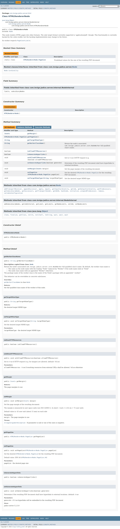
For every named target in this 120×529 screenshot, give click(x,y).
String (7, 140)
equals (47, 189)
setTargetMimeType (34, 178)
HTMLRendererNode (11, 113)
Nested (10, 8)
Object (45, 211)
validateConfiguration (13, 193)
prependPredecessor (88, 191)
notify (31, 215)
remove (101, 191)
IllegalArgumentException (14, 423)
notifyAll (39, 215)
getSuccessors (28, 191)
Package (11, 2)
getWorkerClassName (35, 143)
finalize (13, 215)
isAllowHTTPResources (36, 151)
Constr (21, 8)
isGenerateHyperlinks (36, 154)
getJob (73, 189)
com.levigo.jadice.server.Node (19, 24)
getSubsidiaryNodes (12, 191)
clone (6, 215)
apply (41, 189)
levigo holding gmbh (18, 527)
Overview (4, 2)
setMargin (31, 169)
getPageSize (32, 137)
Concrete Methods (42, 127)
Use (23, 2)
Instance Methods (24, 127)
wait (55, 215)
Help (47, 2)
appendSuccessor (30, 189)
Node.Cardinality (11, 70)
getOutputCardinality (87, 189)
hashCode (64, 191)
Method (28, 8)
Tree (27, 2)
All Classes (5, 6)
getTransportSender (43, 191)
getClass (22, 215)
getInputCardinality (60, 189)
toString (48, 215)
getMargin (31, 133)
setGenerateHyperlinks (36, 163)
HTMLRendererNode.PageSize (34, 60)
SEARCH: (95, 6)
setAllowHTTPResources (36, 157)
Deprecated (34, 2)
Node (11, 31)
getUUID (56, 191)
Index (42, 2)
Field (15, 8)
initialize (74, 191)
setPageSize (32, 172)
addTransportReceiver (13, 189)
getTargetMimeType (34, 140)
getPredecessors (104, 189)
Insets (7, 133)
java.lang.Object (8, 20)
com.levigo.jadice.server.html (20, 13)
